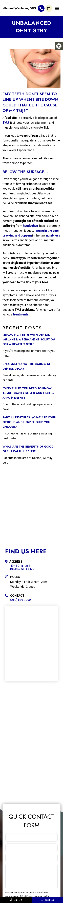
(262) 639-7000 (41, 8)
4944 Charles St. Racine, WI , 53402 (22, 567)
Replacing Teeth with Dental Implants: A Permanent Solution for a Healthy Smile (29, 339)
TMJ (6, 122)
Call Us (16, 899)
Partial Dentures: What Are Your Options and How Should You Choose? (29, 422)
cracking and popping (17, 235)
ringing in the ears (46, 230)
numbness (53, 235)
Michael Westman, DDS (19, 8)
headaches (30, 225)
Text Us (47, 899)
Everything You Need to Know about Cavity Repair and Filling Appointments (28, 393)
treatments (20, 314)
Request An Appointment (48, 8)
